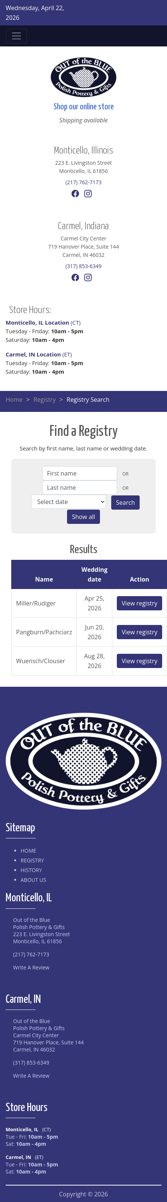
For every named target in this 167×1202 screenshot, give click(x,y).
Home (14, 399)
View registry (139, 603)
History (31, 870)
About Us (33, 879)
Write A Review (31, 967)
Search (125, 502)
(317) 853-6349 (83, 266)
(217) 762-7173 (83, 182)
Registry (44, 399)
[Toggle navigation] (16, 35)
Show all (83, 517)
